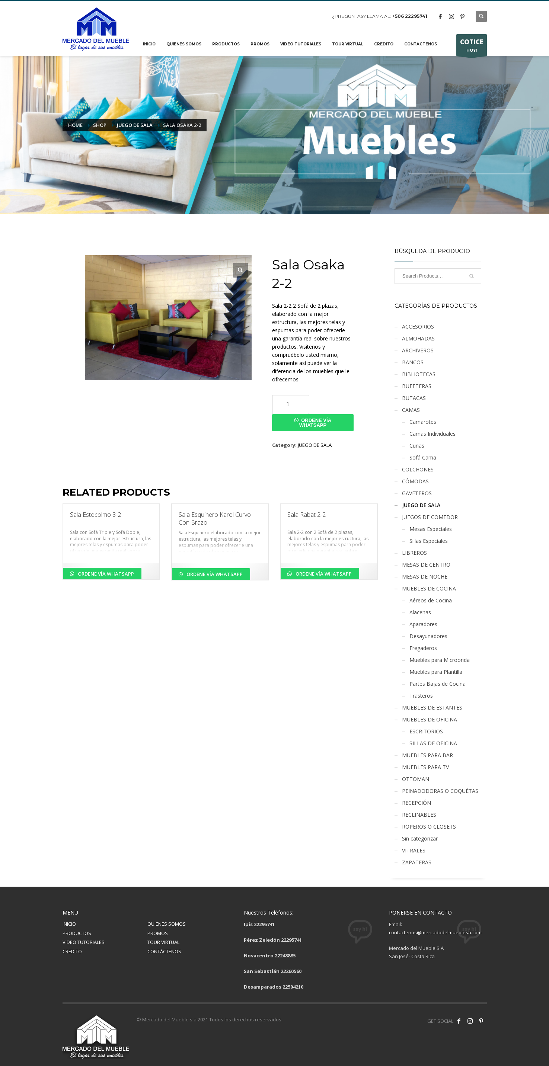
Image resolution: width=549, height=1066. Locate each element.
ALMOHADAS (418, 338)
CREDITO (72, 951)
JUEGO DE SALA (315, 445)
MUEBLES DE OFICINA (429, 719)
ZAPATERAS (416, 862)
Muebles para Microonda (439, 659)
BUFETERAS (416, 386)
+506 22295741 (409, 16)
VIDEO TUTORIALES (84, 942)
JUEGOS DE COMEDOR (430, 517)
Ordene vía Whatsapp (315, 422)
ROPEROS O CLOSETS (429, 826)
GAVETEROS (417, 493)
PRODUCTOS (77, 933)
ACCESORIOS (418, 326)
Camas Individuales (432, 433)
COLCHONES (418, 469)
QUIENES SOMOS (166, 924)
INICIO (69, 924)
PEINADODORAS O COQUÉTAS (440, 790)
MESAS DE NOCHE (424, 576)
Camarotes (422, 421)
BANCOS (413, 362)
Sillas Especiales (428, 540)
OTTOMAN (415, 778)
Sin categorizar (420, 838)
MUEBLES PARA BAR (427, 755)
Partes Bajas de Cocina (437, 683)
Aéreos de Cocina (430, 600)
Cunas (416, 445)
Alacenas (420, 612)
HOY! (471, 47)
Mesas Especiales (430, 528)
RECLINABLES (419, 814)
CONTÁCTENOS (164, 951)
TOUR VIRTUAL (163, 942)
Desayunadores (428, 636)
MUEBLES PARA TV (425, 767)
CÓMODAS (415, 481)
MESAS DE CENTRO (426, 564)
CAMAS (411, 409)
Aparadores (423, 624)
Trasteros (421, 695)
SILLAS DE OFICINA (433, 743)
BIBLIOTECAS (418, 374)
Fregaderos (423, 648)
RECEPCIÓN (416, 802)
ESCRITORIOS (426, 731)
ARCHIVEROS (418, 350)
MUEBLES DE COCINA (429, 588)
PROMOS (157, 933)
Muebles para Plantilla (435, 671)
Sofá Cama (422, 457)
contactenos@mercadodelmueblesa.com (435, 932)
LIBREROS (414, 552)
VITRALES (413, 850)
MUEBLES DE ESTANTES (432, 707)
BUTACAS (414, 397)
